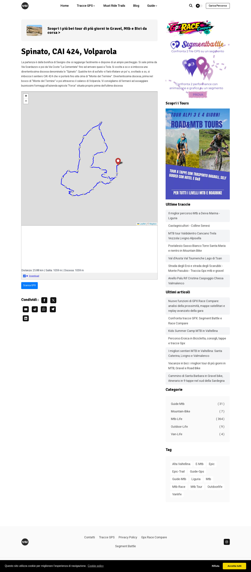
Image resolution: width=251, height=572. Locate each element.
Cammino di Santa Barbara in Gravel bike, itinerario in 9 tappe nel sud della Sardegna (196, 378)
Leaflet (141, 224)
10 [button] (101, 122)
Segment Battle (125, 546)
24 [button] (110, 182)
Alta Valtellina (181, 464)
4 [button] (101, 169)
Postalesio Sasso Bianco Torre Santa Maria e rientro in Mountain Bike (197, 248)
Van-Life (197, 434)
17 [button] (62, 178)
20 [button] (73, 195)
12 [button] (83, 137)
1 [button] (116, 176)
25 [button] (117, 173)
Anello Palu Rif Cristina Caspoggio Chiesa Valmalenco (195, 280)
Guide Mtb (197, 404)
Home (64, 6)
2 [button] (107, 177)
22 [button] (93, 189)
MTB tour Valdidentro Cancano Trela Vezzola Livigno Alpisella (192, 236)
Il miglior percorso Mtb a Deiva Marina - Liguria (194, 216)
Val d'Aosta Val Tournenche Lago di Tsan (195, 258)
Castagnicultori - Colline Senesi (189, 226)
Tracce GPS (107, 537)
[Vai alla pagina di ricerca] (191, 6)
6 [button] (93, 156)
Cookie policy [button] (96, 565)
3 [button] (104, 174)
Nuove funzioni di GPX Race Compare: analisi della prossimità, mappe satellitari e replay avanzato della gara (196, 306)
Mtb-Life (197, 419)
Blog (136, 6)
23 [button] (100, 182)
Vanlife (177, 494)
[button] (118, 161)
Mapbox (153, 224)
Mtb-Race (178, 487)
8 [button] (104, 142)
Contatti (89, 537)
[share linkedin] (26, 318)
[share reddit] (35, 309)
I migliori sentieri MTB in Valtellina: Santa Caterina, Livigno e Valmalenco (195, 353)
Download (34, 276)
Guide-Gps (197, 471)
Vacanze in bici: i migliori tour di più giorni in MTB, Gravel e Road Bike (197, 366)
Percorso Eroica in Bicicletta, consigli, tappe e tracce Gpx (197, 341)
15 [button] (78, 171)
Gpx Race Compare (154, 537)
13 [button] (80, 147)
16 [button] (69, 171)
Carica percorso (218, 6)
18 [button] (65, 187)
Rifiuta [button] (215, 566)
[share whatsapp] (44, 309)
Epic (212, 464)
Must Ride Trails (114, 6)
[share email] (26, 309)
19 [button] (72, 192)
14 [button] (80, 159)
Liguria (196, 479)
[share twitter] (53, 300)
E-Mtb (200, 464)
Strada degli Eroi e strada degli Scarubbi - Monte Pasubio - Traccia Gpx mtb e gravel (196, 268)
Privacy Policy (128, 537)
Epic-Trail (178, 471)
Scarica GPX (29, 285)
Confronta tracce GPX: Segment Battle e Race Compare (195, 321)
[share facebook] (44, 300)
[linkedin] (227, 542)
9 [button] (100, 131)
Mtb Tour (196, 487)
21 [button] (83, 194)
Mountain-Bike (197, 411)
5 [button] (90, 167)
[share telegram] (53, 309)
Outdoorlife (215, 487)
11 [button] (91, 129)
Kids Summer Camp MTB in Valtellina (193, 331)
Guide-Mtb (179, 479)
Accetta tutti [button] (234, 566)
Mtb (208, 479)
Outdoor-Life (197, 426)
